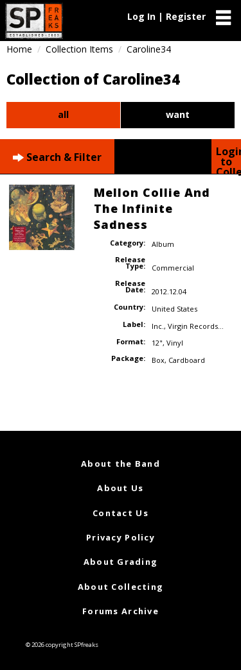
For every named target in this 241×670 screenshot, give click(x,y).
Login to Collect (228, 159)
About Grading (121, 561)
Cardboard (186, 360)
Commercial (173, 267)
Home (19, 49)
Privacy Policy (120, 537)
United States (174, 309)
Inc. (158, 326)
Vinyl (174, 343)
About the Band (120, 463)
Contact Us (120, 513)
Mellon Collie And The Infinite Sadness (152, 208)
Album (163, 244)
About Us (120, 488)
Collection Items (79, 49)
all (63, 114)
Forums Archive (120, 611)
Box (158, 360)
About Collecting (120, 586)
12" (157, 343)
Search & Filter (57, 157)
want (178, 114)
